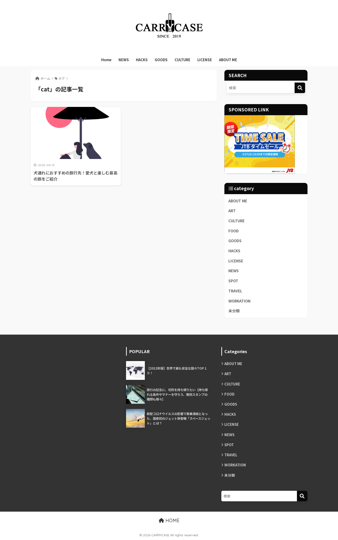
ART (232, 210)
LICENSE (204, 59)
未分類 (234, 310)
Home (106, 59)
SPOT (233, 280)
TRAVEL (235, 291)
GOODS (161, 59)
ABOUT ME (228, 59)
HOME (169, 520)
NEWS (124, 59)
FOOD (233, 231)
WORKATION (239, 301)
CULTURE (182, 59)
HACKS (142, 59)
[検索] (300, 88)
